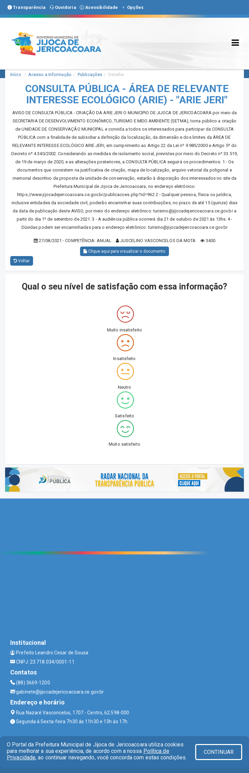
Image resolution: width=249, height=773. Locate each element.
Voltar (22, 260)
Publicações (90, 74)
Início (15, 74)
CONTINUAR (219, 752)
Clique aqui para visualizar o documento (124, 251)
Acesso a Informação (50, 74)
